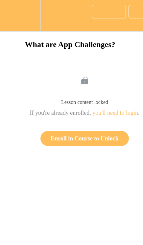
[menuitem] (28, 15)
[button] (8, 15)
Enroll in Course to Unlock (85, 138)
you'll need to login (115, 113)
